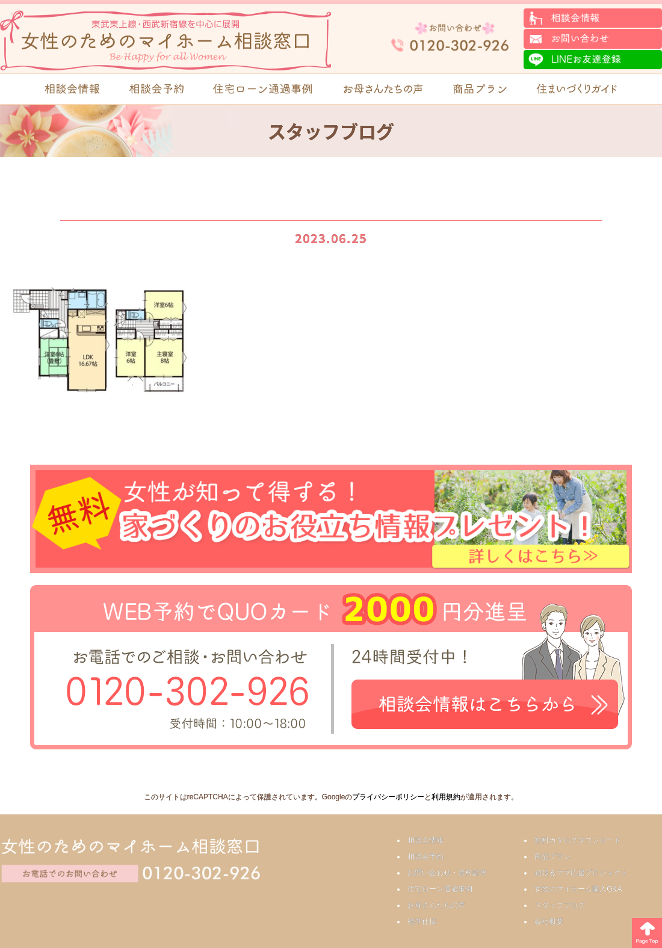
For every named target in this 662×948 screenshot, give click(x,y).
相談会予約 (425, 856)
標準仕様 (421, 921)
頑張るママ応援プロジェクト (581, 873)
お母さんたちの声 (436, 905)
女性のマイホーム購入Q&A (578, 889)
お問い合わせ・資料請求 (447, 873)
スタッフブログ (559, 905)
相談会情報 (425, 840)
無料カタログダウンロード (577, 840)
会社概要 (548, 921)
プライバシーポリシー (388, 797)
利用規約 (446, 797)
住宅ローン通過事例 (439, 889)
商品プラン (552, 856)
